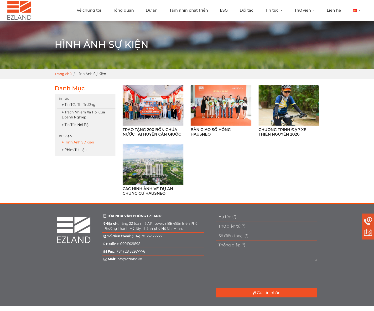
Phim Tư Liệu (76, 150)
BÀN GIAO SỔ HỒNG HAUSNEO (211, 132)
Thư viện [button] (303, 10)
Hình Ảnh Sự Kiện (79, 142)
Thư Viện (64, 136)
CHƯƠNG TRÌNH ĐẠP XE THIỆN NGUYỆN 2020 (282, 132)
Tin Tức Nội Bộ (76, 125)
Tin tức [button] (272, 10)
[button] (357, 10)
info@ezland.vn (129, 259)
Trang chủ (63, 74)
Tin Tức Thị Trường (80, 104)
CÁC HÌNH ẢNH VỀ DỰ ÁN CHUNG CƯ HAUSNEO (148, 191)
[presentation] (252, 274)
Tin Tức (63, 98)
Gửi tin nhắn (266, 293)
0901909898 (130, 244)
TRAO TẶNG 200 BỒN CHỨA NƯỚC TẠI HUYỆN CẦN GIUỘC (152, 132)
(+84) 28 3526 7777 (147, 236)
